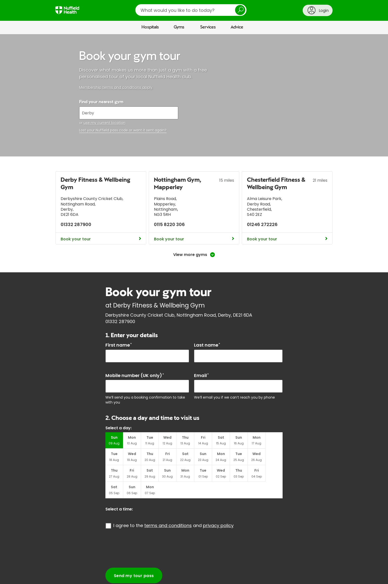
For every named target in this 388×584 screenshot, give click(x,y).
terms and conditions (168, 509)
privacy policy (218, 509)
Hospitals (150, 27)
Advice (237, 27)
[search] (190, 10)
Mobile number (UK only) (134, 375)
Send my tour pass (134, 559)
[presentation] (143, 531)
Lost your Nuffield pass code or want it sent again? (123, 130)
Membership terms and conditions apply (115, 87)
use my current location (104, 122)
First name (118, 345)
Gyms (179, 27)
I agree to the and (173, 509)
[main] (194, 308)
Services (208, 27)
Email (201, 375)
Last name (207, 345)
